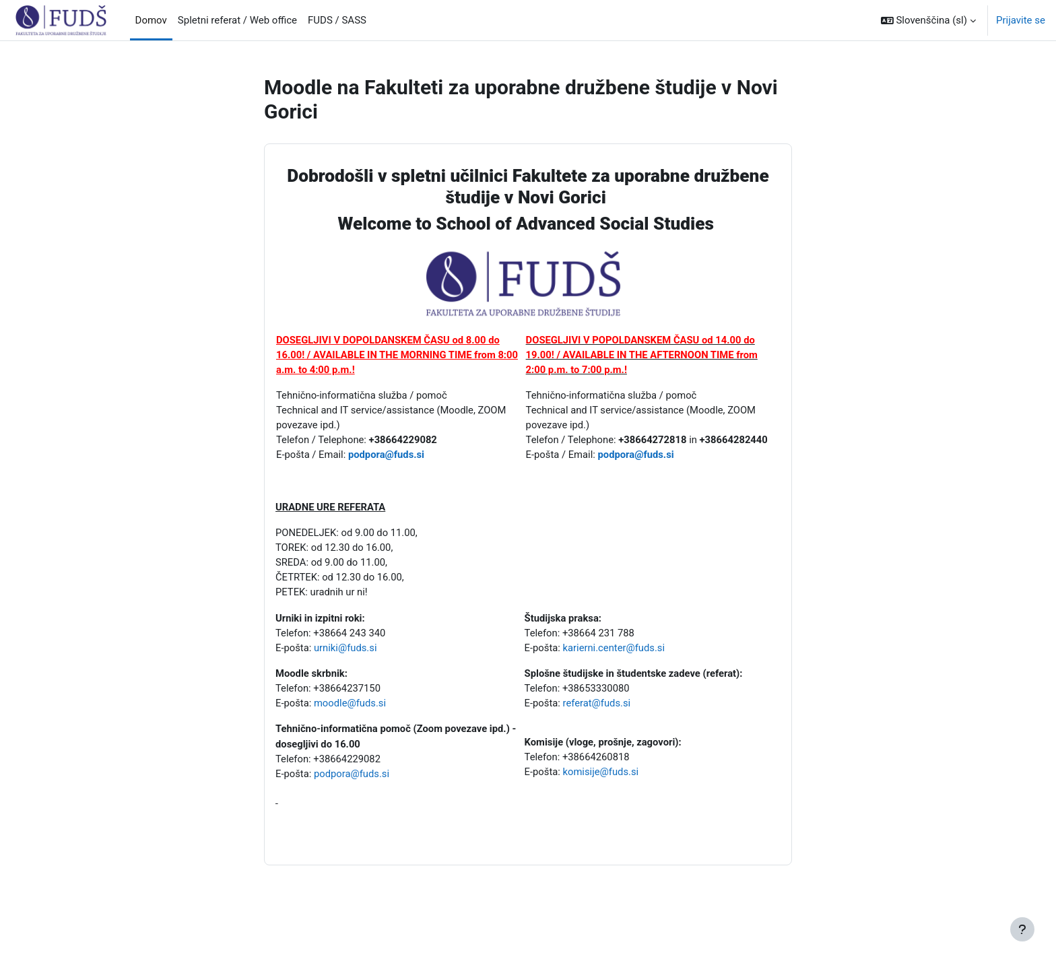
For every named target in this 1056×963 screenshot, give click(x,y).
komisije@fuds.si (604, 777)
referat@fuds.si (597, 708)
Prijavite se (1020, 20)
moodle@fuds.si (351, 708)
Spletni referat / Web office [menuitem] (237, 20)
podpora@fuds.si (388, 457)
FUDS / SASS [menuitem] (337, 20)
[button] (928, 20)
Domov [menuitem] (151, 20)
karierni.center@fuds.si (615, 652)
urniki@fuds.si (346, 652)
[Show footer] (1022, 929)
